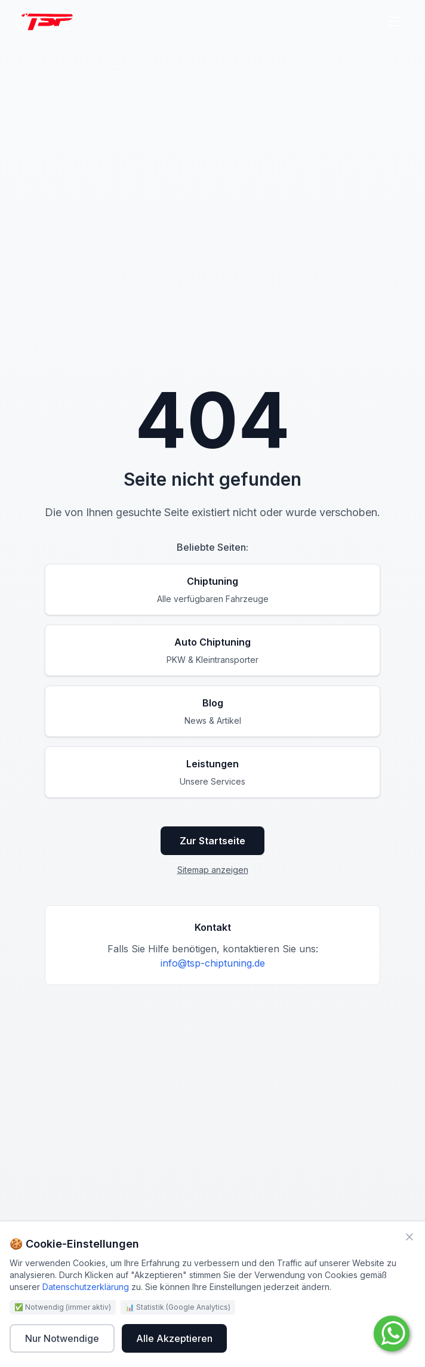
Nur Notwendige (62, 1338)
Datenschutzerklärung (85, 1287)
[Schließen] (409, 1237)
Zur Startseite (212, 841)
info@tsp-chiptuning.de (213, 963)
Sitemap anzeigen (212, 870)
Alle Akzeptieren (174, 1338)
